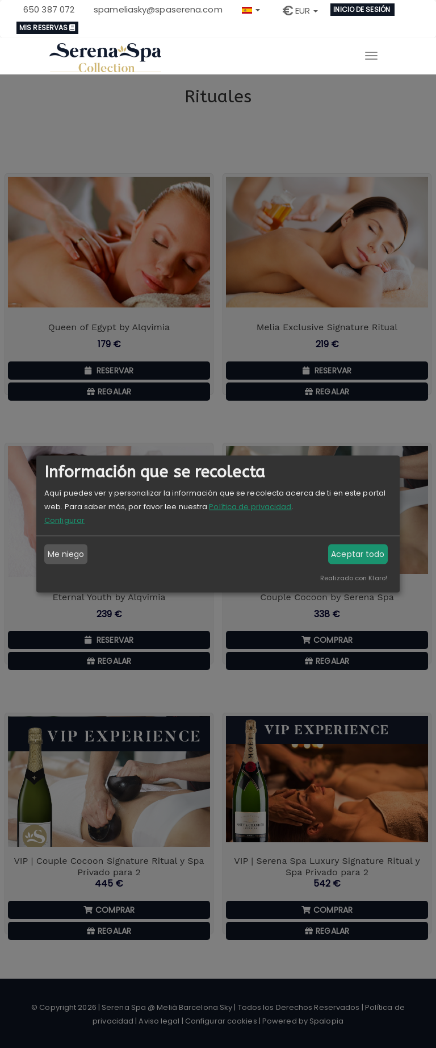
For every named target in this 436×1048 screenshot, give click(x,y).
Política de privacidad (250, 506)
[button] (251, 9)
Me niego (66, 554)
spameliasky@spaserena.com (158, 9)
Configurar (64, 519)
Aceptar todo (357, 554)
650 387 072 (48, 9)
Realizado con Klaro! (353, 577)
